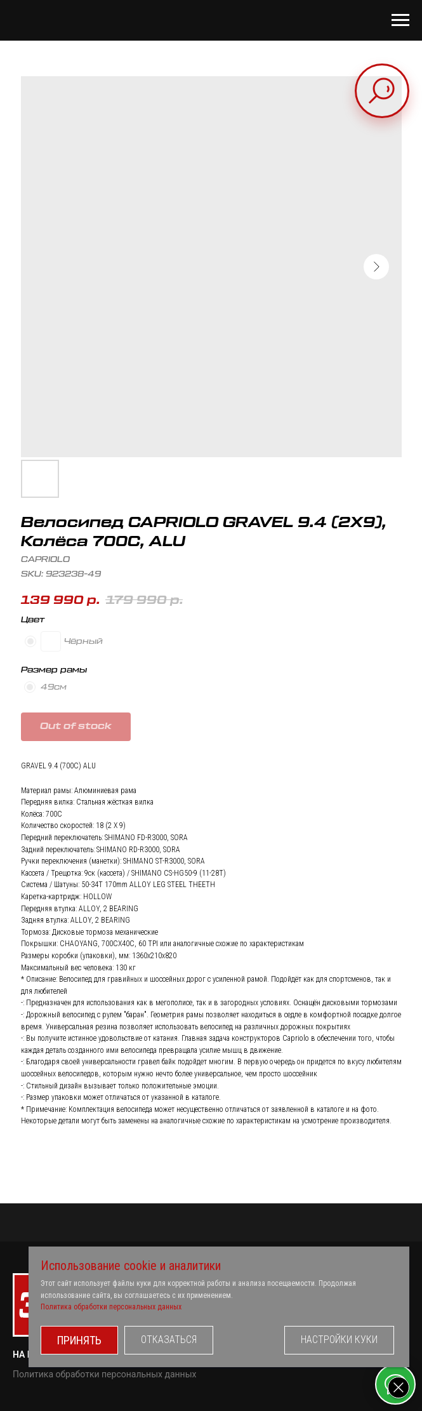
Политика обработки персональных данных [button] (111, 1306)
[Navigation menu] (400, 20)
